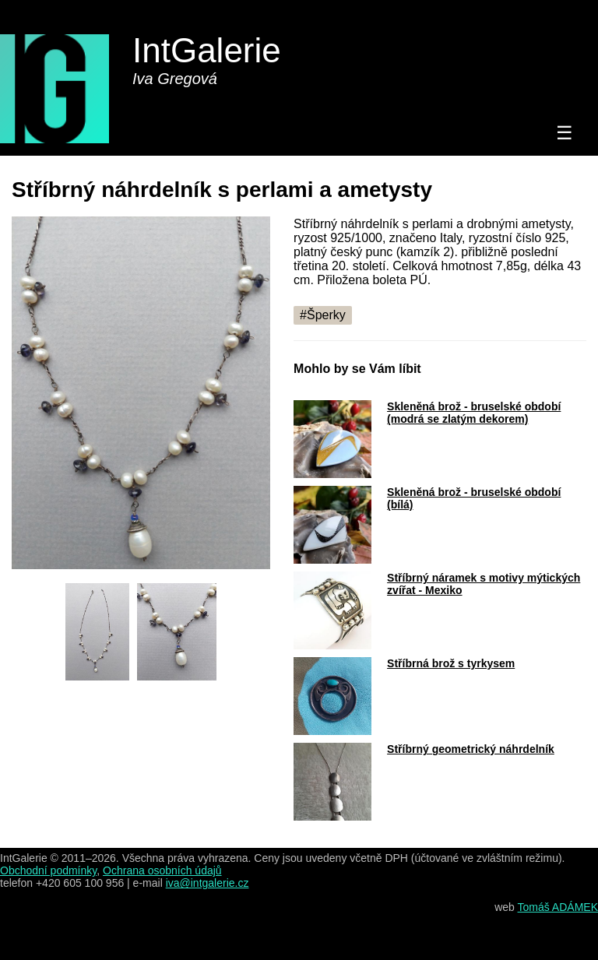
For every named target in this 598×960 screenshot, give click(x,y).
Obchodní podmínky (48, 870)
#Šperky (323, 315)
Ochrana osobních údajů (162, 870)
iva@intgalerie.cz (207, 883)
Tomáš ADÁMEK (558, 907)
